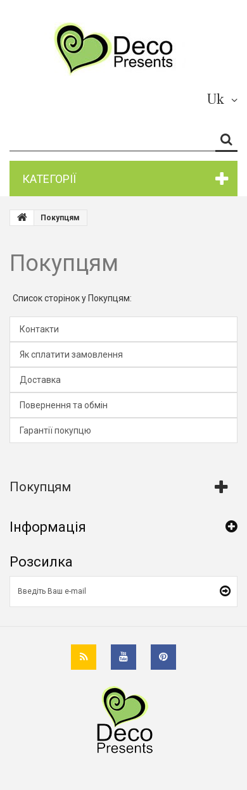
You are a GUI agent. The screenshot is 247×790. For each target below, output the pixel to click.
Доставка (40, 380)
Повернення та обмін (64, 405)
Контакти (39, 329)
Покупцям (64, 263)
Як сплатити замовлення (71, 354)
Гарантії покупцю (55, 430)
